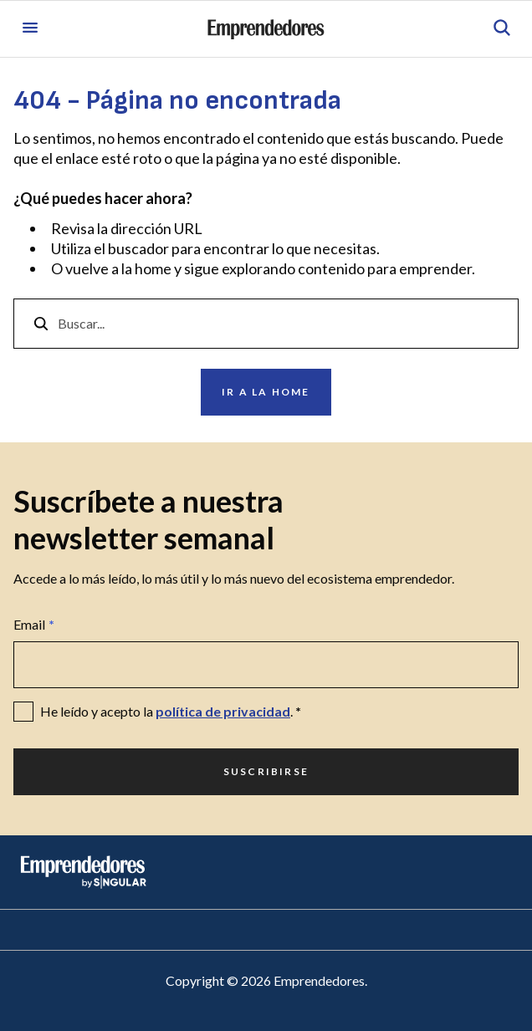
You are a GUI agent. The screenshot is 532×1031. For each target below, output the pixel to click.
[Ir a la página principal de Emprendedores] (266, 29)
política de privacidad (223, 711)
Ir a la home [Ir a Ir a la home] (265, 391)
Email (33, 625)
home (153, 268)
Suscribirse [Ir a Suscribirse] (266, 771)
